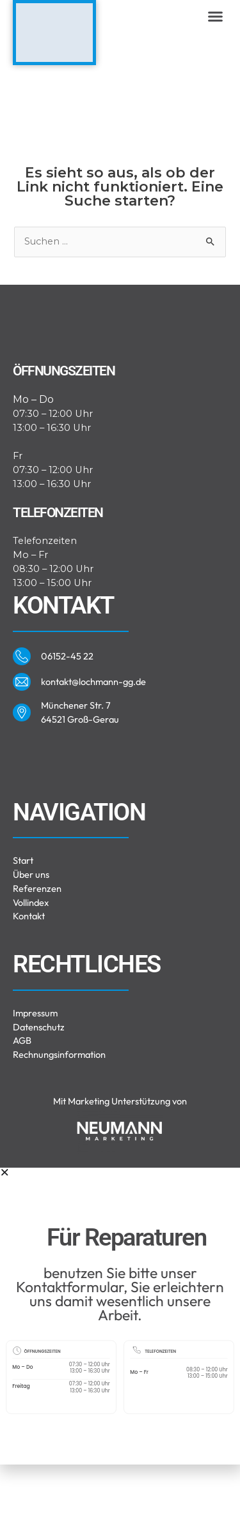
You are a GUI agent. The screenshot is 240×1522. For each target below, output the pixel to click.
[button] (216, 16)
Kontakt (29, 974)
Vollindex (31, 960)
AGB (22, 1098)
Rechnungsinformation (59, 1112)
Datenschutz (39, 1084)
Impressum (35, 1070)
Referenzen (37, 946)
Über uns (31, 932)
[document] (120, 1373)
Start (23, 918)
